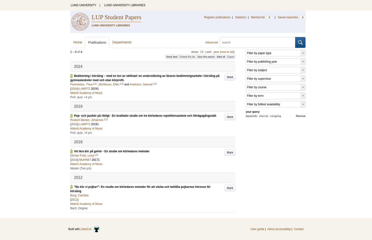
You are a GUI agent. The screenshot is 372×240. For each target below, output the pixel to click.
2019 (74, 124)
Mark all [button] (221, 56)
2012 (74, 199)
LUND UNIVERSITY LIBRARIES (124, 5)
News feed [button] (171, 56)
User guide (257, 229)
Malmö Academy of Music (86, 93)
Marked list (261, 17)
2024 (74, 88)
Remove (301, 116)
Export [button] (230, 56)
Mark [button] (230, 77)
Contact (299, 229)
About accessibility (279, 229)
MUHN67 (85, 160)
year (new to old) (224, 52)
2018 (74, 160)
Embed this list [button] (187, 56)
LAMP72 (84, 88)
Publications (97, 42)
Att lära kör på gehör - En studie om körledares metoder (111, 151)
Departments (121, 42)
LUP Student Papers (116, 17)
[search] (257, 42)
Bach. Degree (79, 208)
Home (77, 42)
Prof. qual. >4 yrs (81, 97)
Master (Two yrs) (80, 168)
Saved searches (292, 17)
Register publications (217, 17)
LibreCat (90, 229)
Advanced (211, 42)
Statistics (240, 17)
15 (201, 52)
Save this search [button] (206, 56)
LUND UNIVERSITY (83, 5)
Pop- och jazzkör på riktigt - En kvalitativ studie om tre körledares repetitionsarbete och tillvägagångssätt (145, 115)
